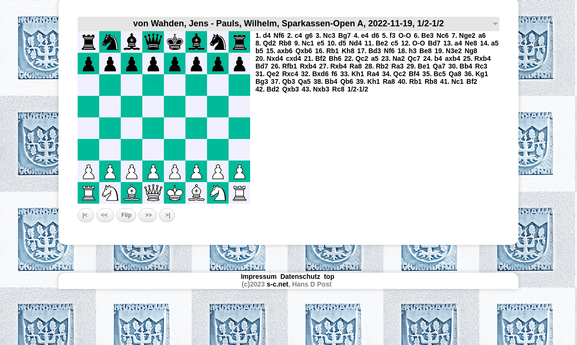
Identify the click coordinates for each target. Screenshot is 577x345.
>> (147, 215)
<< (105, 215)
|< (85, 215)
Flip (126, 215)
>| (167, 215)
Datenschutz (300, 276)
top (330, 276)
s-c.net (277, 284)
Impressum (259, 276)
